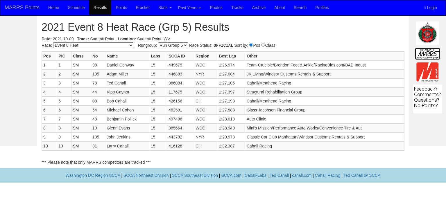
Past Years (189, 8)
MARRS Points (22, 7)
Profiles (322, 7)
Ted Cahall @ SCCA (361, 175)
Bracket (142, 7)
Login (430, 7)
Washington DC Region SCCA (93, 175)
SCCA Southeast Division (195, 175)
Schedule (76, 7)
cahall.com (302, 175)
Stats (165, 7)
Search (300, 7)
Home (53, 7)
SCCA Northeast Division (146, 175)
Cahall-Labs (255, 175)
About (279, 7)
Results (100, 7)
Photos (216, 7)
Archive (259, 7)
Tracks (237, 7)
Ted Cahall (279, 175)
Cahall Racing (327, 175)
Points (121, 7)
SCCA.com (231, 175)
